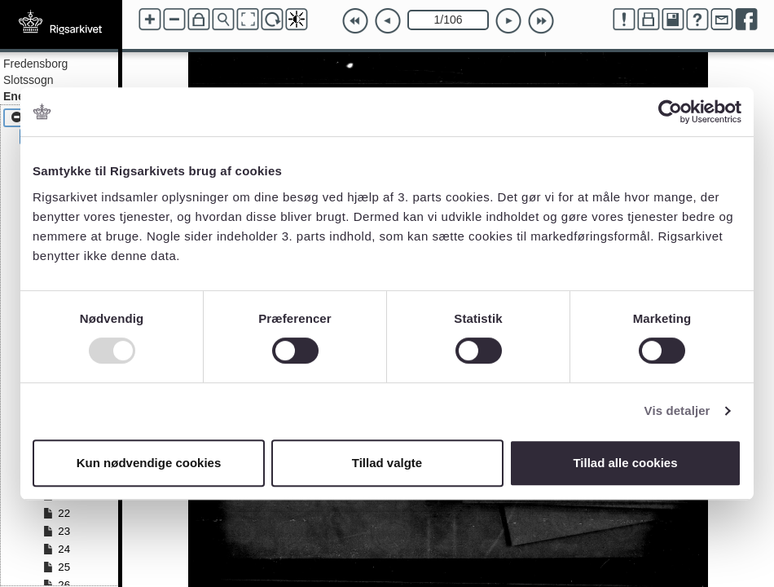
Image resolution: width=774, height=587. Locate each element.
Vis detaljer (677, 410)
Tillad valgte (387, 463)
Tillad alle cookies (625, 463)
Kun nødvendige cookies (149, 463)
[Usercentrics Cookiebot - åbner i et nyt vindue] (670, 111)
